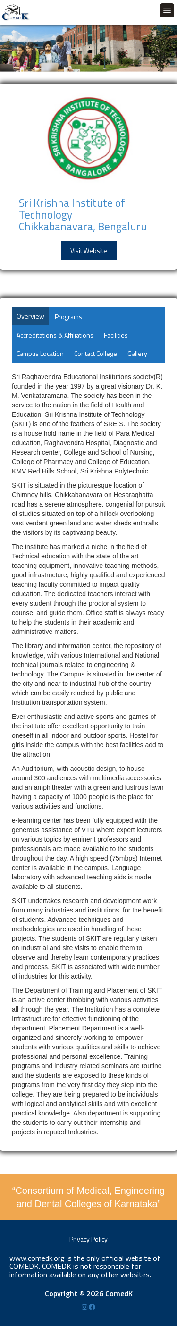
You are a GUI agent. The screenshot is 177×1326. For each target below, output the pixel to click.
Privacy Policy (88, 1239)
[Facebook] (92, 1307)
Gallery (137, 353)
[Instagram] (85, 1307)
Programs (68, 316)
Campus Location (40, 353)
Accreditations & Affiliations (55, 335)
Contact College (95, 353)
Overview (30, 316)
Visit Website (88, 250)
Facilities (116, 335)
